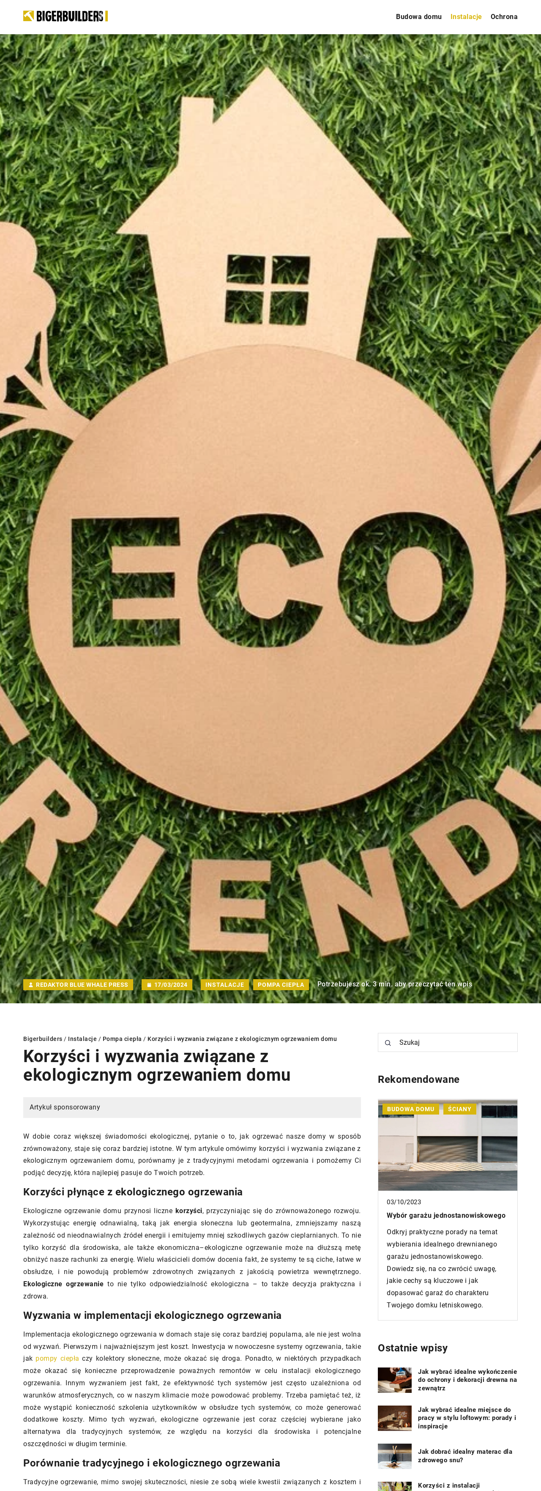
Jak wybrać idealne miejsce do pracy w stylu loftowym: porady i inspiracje (467, 1418)
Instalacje (466, 17)
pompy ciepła (57, 1358)
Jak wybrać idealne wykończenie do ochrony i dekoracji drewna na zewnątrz (467, 1380)
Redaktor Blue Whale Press (82, 985)
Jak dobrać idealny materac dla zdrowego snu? (465, 1456)
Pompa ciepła (281, 984)
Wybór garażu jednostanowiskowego (446, 1215)
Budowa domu (419, 17)
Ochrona (504, 17)
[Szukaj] (388, 1043)
